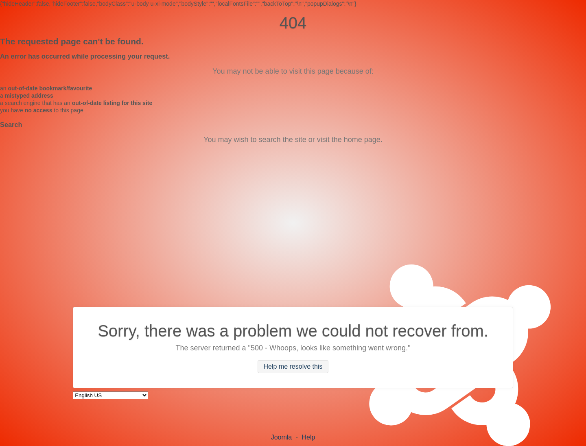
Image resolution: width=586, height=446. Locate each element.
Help (308, 437)
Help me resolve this (293, 366)
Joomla (281, 437)
